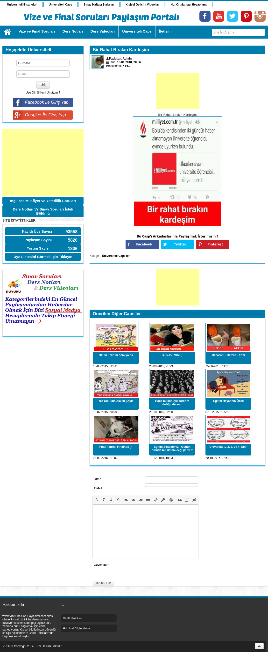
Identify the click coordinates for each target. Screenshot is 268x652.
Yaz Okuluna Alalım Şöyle (116, 401)
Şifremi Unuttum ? (48, 92)
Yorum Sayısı (38, 248)
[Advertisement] (43, 162)
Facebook (144, 244)
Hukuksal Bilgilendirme (76, 628)
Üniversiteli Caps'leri (116, 256)
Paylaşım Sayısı (38, 240)
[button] (96, 500)
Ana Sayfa (7, 32)
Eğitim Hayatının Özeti (228, 401)
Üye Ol (30, 92)
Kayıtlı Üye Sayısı (37, 231)
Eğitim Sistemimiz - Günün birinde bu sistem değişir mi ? (172, 448)
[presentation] (96, 500)
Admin (127, 58)
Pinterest (215, 244)
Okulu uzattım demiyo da (116, 355)
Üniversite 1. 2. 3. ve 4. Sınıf (228, 446)
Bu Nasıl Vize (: (172, 355)
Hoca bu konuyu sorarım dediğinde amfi (172, 402)
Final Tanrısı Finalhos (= (116, 446)
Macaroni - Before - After (228, 355)
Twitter (180, 244)
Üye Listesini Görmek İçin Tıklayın (43, 257)
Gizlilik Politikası (72, 618)
